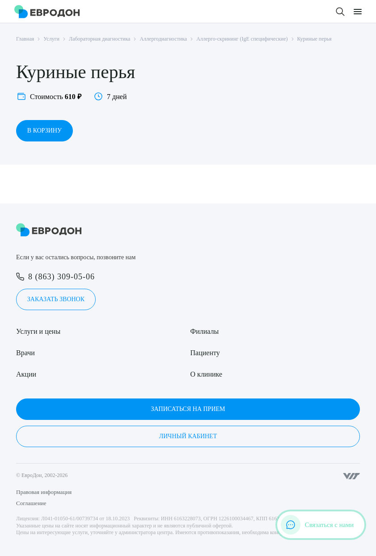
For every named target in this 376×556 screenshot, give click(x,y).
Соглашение (31, 503)
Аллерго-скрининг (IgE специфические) (241, 39)
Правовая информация (44, 492)
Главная (25, 39)
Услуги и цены (38, 331)
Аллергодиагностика (163, 39)
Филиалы (204, 331)
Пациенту (205, 353)
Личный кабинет (188, 436)
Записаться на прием (188, 409)
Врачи (25, 353)
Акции (26, 374)
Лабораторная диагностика (99, 39)
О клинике (206, 374)
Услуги (51, 39)
